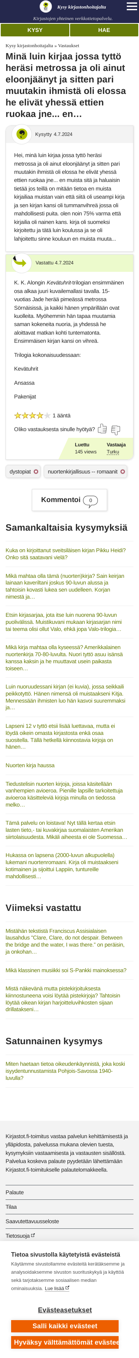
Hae (104, 30)
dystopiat (20, 471)
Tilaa (11, 1207)
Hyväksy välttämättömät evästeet (66, 1342)
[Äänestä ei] (115, 430)
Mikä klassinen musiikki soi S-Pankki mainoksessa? (66, 970)
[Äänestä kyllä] (102, 428)
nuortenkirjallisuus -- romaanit (83, 471)
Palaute (15, 1192)
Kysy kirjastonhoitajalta (29, 45)
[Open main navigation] (132, 6)
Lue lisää (54, 1288)
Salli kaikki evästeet (65, 1326)
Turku (113, 452)
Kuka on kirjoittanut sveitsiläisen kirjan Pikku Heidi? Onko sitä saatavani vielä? (66, 553)
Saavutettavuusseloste (32, 1221)
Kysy (35, 30)
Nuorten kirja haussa (30, 765)
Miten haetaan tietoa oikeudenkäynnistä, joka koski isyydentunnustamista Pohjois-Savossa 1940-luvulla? (65, 1071)
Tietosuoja (18, 1235)
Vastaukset (68, 45)
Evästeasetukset (65, 1310)
